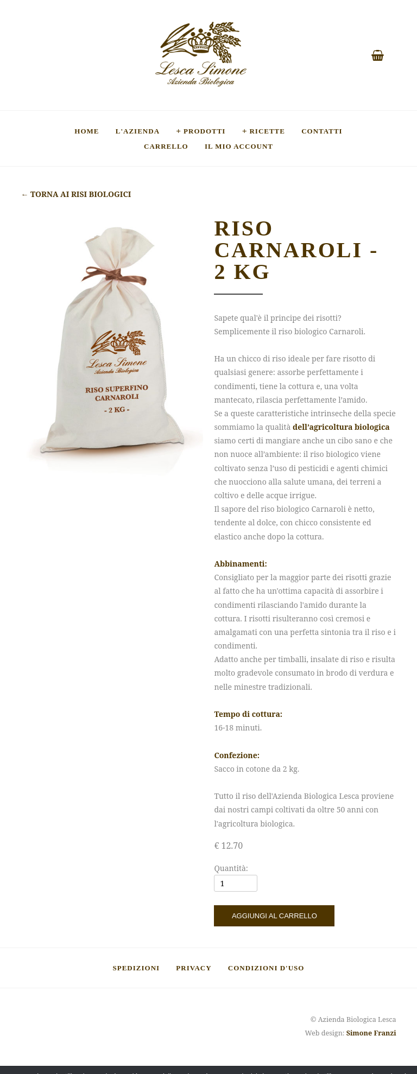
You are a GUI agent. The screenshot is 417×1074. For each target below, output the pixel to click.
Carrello (166, 146)
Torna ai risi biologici (76, 194)
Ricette (267, 131)
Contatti (321, 131)
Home (86, 131)
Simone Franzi (371, 1033)
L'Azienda (138, 131)
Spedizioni (136, 967)
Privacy (193, 967)
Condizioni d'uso (266, 967)
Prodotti (204, 131)
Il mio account (239, 146)
